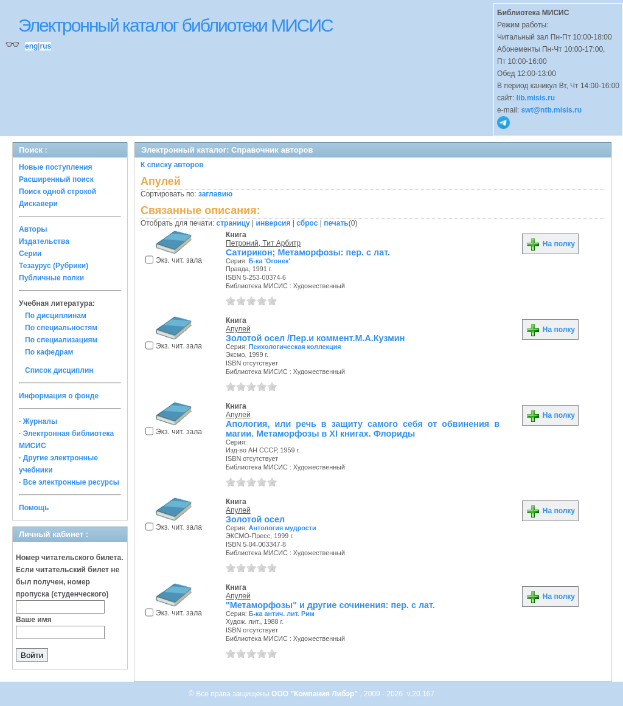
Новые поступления (55, 167)
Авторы (33, 229)
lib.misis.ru (536, 98)
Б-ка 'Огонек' (269, 261)
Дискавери (38, 203)
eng (31, 46)
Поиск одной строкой (57, 191)
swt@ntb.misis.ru (551, 110)
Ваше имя (34, 619)
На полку (550, 244)
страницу (233, 223)
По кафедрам (49, 352)
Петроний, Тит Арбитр (263, 243)
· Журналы (38, 421)
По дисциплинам (55, 315)
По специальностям (61, 328)
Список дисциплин (59, 370)
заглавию (215, 194)
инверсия (273, 223)
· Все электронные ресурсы (69, 482)
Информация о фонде (59, 396)
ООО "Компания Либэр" (315, 694)
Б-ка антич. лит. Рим (282, 613)
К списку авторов (172, 165)
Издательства (44, 241)
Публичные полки (51, 278)
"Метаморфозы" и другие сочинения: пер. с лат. (330, 605)
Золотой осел (255, 519)
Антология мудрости (282, 527)
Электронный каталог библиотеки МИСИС (175, 25)
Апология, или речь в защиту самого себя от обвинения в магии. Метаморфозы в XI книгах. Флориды (362, 428)
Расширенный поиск (56, 179)
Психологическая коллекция (295, 346)
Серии (30, 253)
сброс (307, 223)
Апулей (238, 329)
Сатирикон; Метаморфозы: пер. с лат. (308, 252)
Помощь (34, 508)
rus (45, 46)
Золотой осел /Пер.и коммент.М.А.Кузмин (315, 338)
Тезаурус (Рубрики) (53, 265)
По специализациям (61, 340)
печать (336, 223)
